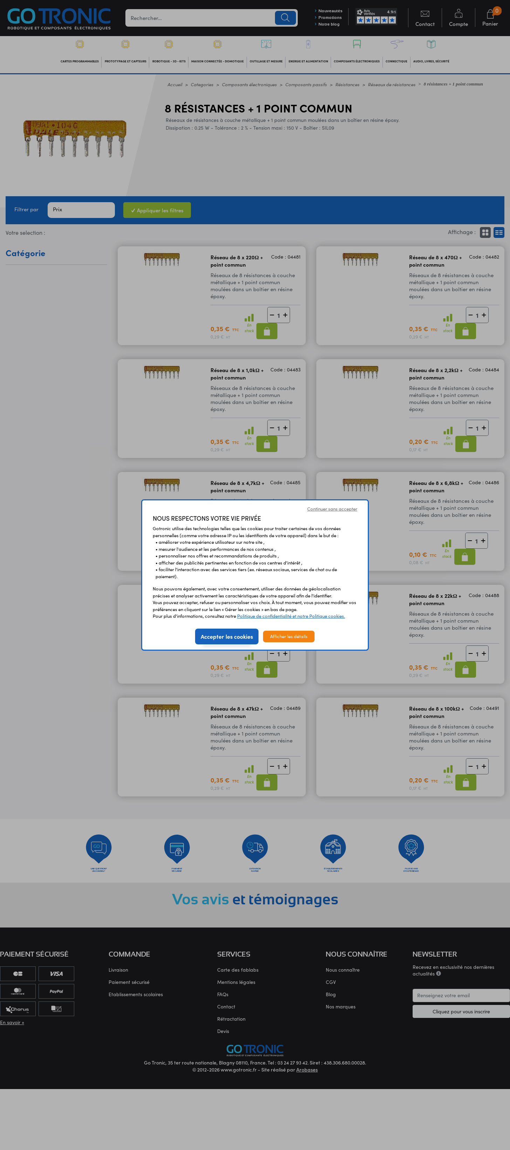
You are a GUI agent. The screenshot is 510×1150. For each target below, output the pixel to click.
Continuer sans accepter (332, 509)
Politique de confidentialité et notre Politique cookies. (291, 616)
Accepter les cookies (227, 636)
